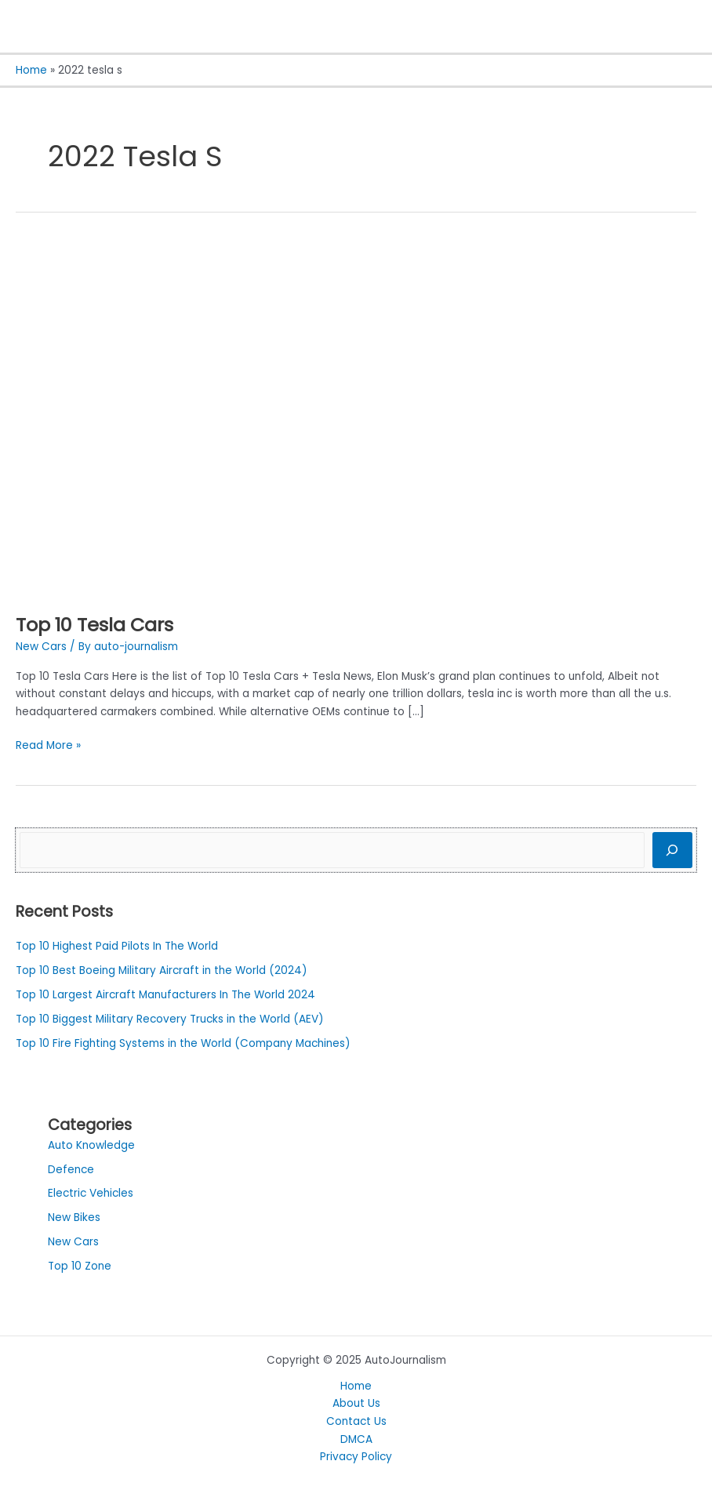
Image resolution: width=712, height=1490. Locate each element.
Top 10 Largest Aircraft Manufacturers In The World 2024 (165, 994)
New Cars (41, 646)
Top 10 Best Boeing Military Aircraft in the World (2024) (161, 970)
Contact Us (356, 1421)
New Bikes (74, 1217)
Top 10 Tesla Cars (94, 625)
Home (356, 1386)
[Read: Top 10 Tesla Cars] (326, 417)
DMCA (356, 1439)
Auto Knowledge (91, 1145)
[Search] (672, 850)
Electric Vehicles (90, 1193)
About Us (356, 1403)
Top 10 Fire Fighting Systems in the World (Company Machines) (183, 1043)
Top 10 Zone (79, 1266)
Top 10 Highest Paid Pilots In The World (117, 946)
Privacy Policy (356, 1456)
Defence (71, 1169)
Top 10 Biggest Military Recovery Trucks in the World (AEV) (170, 1019)
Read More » (48, 745)
